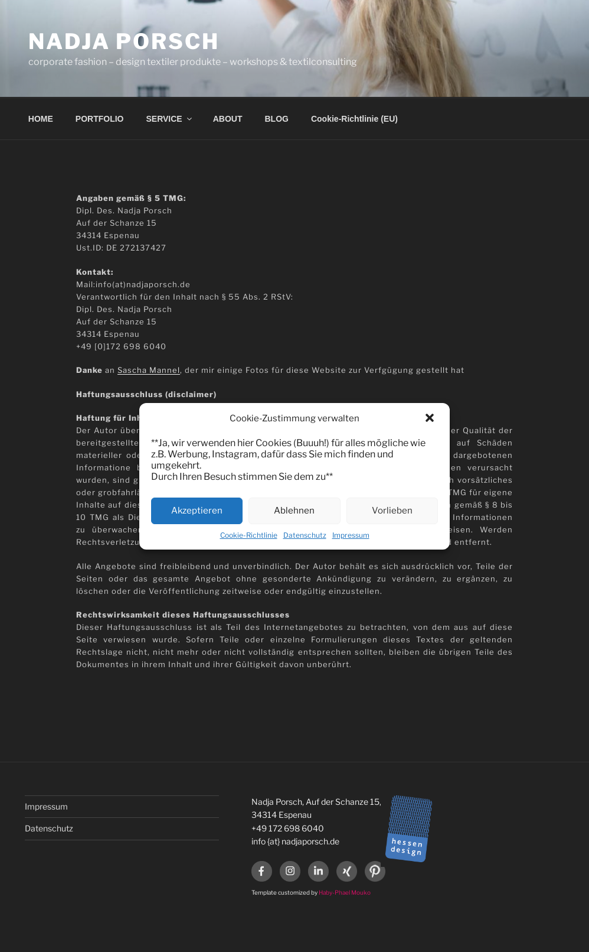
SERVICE (170, 119)
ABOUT (228, 119)
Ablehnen (294, 510)
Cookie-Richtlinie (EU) (354, 119)
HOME (40, 119)
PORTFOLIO (100, 119)
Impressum (350, 535)
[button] (431, 419)
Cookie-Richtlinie (248, 535)
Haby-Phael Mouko (345, 892)
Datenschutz (304, 535)
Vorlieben (392, 510)
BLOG (277, 119)
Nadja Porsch (124, 41)
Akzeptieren (196, 510)
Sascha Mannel (148, 370)
